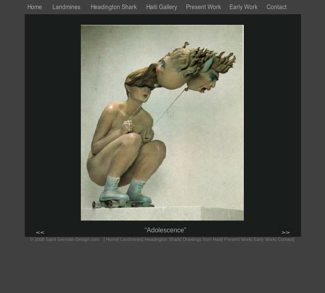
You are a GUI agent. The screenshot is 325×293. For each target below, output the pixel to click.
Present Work (237, 239)
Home (112, 239)
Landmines (131, 239)
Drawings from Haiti (202, 239)
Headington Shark (162, 239)
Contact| (286, 239)
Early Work (264, 239)
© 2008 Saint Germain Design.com (64, 239)
